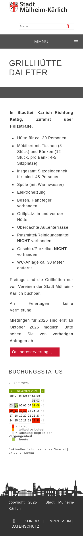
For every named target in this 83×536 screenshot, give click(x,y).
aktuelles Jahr (22, 449)
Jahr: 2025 (20, 383)
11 (16, 410)
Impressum (59, 521)
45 (42, 405)
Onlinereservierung (30, 352)
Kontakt (33, 521)
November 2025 (27, 391)
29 (33, 420)
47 (42, 415)
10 (11, 410)
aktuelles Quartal (52, 449)
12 (20, 410)
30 (38, 420)
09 (38, 405)
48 (42, 420)
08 (33, 405)
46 (42, 410)
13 (25, 410)
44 (42, 400)
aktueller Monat (21, 452)
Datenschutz (25, 526)
